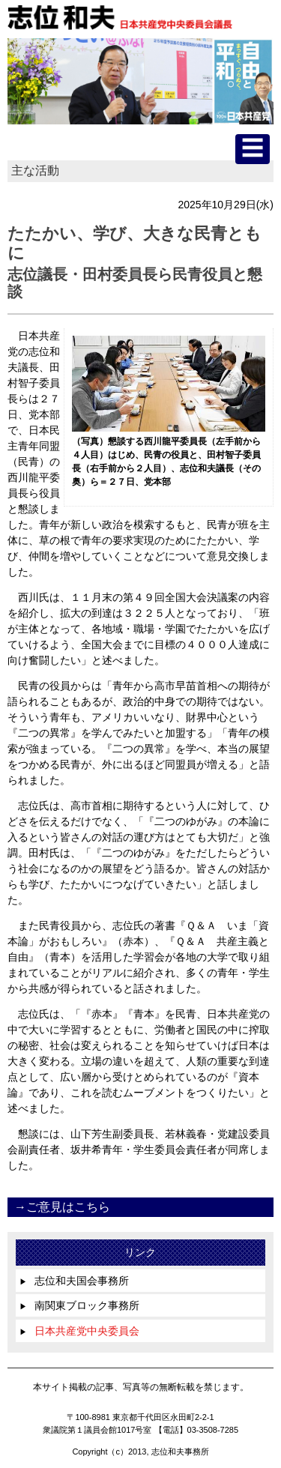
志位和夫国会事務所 (74, 1281)
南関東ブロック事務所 (79, 1305)
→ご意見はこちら (62, 1206)
